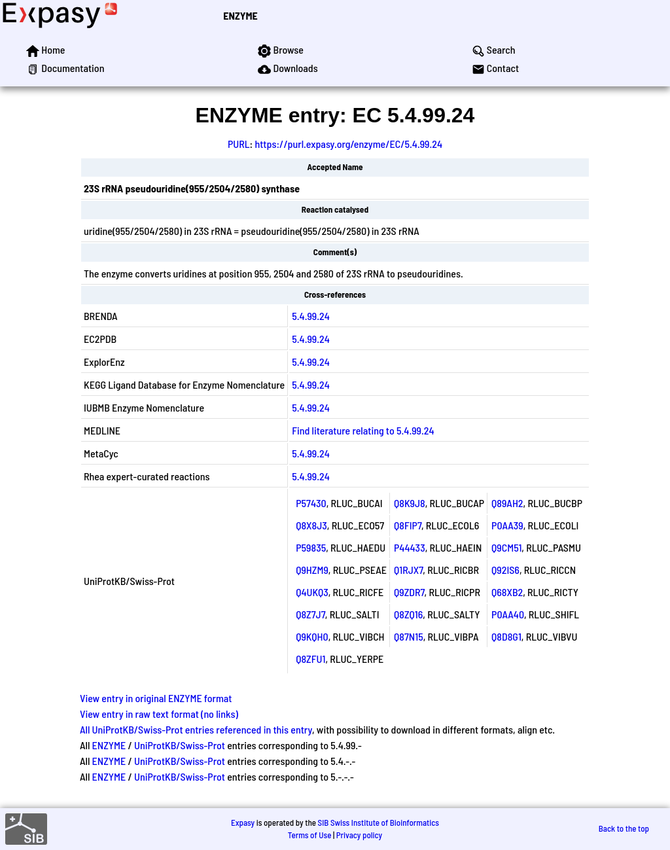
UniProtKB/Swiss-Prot (179, 745)
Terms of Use (310, 835)
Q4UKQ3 (312, 592)
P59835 (311, 547)
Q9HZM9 (312, 569)
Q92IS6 (505, 569)
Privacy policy (359, 835)
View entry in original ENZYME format (156, 698)
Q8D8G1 (506, 636)
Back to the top (624, 828)
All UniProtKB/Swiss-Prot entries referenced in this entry (196, 729)
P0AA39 (507, 525)
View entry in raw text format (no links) (159, 713)
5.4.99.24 (311, 316)
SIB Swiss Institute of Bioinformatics (378, 822)
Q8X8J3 (311, 525)
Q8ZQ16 (408, 614)
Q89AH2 (507, 503)
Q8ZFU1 (310, 658)
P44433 (409, 547)
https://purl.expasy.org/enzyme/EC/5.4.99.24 (348, 143)
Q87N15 (408, 636)
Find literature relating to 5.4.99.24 (363, 430)
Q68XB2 (507, 592)
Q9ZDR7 (409, 592)
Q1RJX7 (408, 569)
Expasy (243, 822)
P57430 (311, 503)
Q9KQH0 (312, 636)
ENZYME (240, 15)
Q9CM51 (506, 547)
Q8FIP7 (407, 525)
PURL (239, 143)
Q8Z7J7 (310, 614)
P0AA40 (507, 614)
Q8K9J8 (409, 503)
